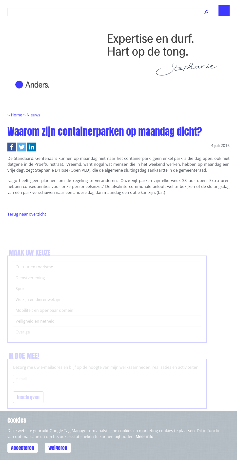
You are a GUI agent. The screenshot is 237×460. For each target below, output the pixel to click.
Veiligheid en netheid (35, 321)
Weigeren (57, 448)
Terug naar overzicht (26, 214)
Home (16, 115)
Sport (21, 288)
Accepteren (22, 448)
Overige (23, 332)
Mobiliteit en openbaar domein (44, 310)
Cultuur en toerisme (34, 267)
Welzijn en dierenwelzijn (38, 299)
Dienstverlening (30, 277)
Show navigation (224, 10)
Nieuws (33, 115)
